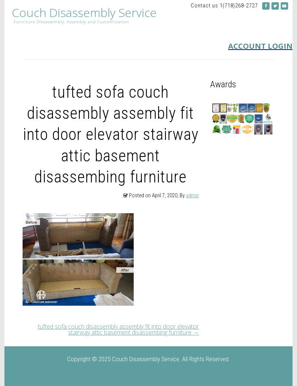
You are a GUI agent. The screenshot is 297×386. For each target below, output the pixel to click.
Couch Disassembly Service (84, 13)
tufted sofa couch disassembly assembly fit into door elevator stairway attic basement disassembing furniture (118, 329)
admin (192, 195)
